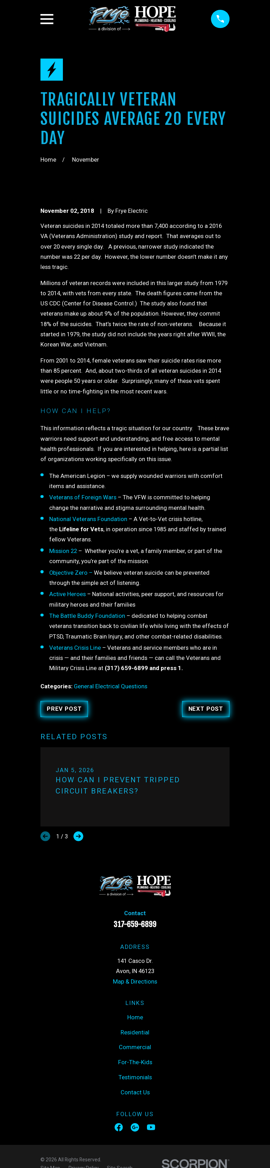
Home (135, 1017)
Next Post (206, 708)
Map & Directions (135, 981)
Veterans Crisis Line (75, 647)
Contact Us (135, 1092)
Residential (135, 1032)
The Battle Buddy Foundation (87, 616)
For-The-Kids (135, 1062)
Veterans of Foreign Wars (82, 497)
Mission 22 (63, 551)
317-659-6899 (135, 924)
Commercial (135, 1047)
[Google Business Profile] (135, 1127)
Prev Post (64, 708)
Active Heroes (68, 594)
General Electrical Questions (110, 686)
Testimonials (135, 1077)
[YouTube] (151, 1127)
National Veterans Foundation (89, 519)
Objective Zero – (70, 572)
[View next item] (78, 836)
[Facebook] (119, 1127)
